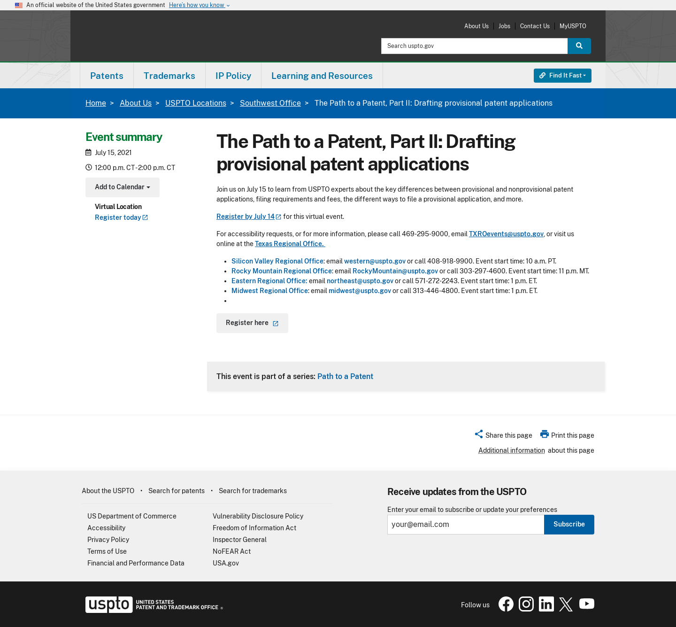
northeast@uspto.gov (360, 281)
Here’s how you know (200, 5)
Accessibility (106, 528)
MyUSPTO (573, 26)
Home (95, 103)
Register (121, 217)
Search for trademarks (253, 491)
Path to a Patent (345, 376)
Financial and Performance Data (135, 563)
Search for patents (176, 491)
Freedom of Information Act (254, 528)
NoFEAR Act (232, 551)
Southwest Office (270, 103)
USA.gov (226, 563)
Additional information (511, 450)
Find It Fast (560, 75)
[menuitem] (107, 75)
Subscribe (569, 524)
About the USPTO (108, 491)
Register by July (249, 216)
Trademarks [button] (169, 75)
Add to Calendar (121, 188)
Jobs (504, 26)
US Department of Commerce (132, 516)
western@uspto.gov (375, 261)
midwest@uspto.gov (360, 290)
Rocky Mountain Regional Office (281, 271)
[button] (503, 437)
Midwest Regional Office (269, 290)
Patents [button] (106, 75)
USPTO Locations (195, 103)
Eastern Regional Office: (269, 281)
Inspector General (240, 539)
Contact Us (535, 26)
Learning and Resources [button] (322, 75)
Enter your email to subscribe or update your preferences (472, 509)
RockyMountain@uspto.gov (395, 271)
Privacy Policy (108, 539)
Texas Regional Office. (290, 244)
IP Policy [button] (233, 75)
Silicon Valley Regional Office (277, 261)
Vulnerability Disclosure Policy (258, 516)
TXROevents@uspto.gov (506, 234)
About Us (476, 26)
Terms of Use (107, 551)
